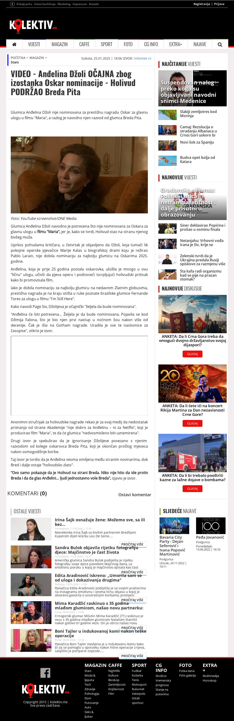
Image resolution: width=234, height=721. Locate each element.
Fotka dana (186, 671)
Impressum (80, 4)
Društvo (161, 676)
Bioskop (113, 680)
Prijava (219, 4)
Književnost (116, 689)
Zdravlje (90, 689)
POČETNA (18, 57)
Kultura (113, 675)
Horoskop (209, 680)
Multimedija (211, 676)
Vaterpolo (138, 694)
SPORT (106, 44)
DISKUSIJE (182, 288)
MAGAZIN (60, 44)
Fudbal (136, 671)
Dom (88, 698)
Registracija (202, 4)
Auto (88, 707)
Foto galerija (187, 675)
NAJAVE (200, 44)
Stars (15, 62)
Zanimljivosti (116, 684)
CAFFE (84, 44)
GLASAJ (192, 354)
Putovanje (91, 703)
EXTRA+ (175, 44)
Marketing (64, 4)
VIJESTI (34, 44)
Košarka (137, 675)
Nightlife (114, 671)
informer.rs (142, 58)
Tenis (135, 680)
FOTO (128, 44)
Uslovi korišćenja (45, 4)
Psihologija (92, 694)
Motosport (139, 684)
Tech (88, 684)
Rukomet (138, 689)
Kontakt (94, 4)
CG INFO (151, 44)
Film (111, 694)
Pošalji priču (24, 4)
